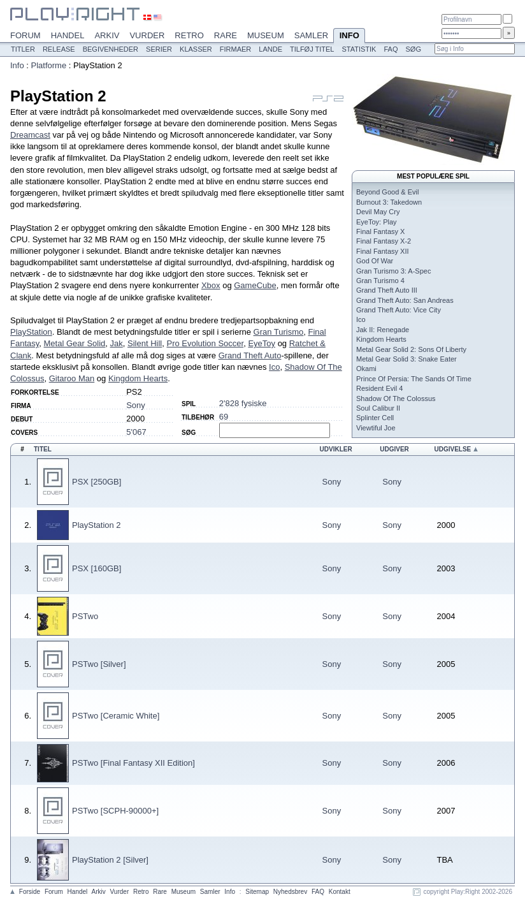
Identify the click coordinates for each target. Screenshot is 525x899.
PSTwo (85, 616)
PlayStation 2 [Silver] (110, 860)
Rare (225, 35)
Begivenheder (110, 49)
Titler (23, 49)
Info (349, 36)
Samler (311, 35)
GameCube (255, 285)
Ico (274, 367)
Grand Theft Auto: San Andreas (405, 300)
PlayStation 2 (96, 525)
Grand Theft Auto (250, 355)
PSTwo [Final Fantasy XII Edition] (133, 763)
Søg (413, 49)
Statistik (359, 49)
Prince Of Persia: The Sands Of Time (413, 379)
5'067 (136, 432)
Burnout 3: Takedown (389, 202)
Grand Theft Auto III (386, 290)
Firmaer (236, 49)
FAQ (391, 49)
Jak (116, 343)
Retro (189, 35)
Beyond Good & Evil (387, 192)
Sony (135, 405)
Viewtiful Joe (376, 428)
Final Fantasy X (380, 231)
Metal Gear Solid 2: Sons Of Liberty (411, 349)
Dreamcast (30, 135)
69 (223, 416)
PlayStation (31, 332)
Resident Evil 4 (379, 388)
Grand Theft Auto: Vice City (398, 310)
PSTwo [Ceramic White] (115, 715)
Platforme (49, 65)
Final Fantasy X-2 (383, 241)
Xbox (210, 285)
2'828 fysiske (243, 403)
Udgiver (394, 449)
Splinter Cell (375, 417)
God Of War (374, 261)
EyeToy (261, 343)
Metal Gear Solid (75, 343)
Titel (43, 449)
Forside (29, 891)
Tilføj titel (312, 49)
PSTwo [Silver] (99, 664)
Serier (159, 49)
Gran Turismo (279, 332)
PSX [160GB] (96, 568)
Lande (270, 49)
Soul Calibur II (378, 408)
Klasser (196, 49)
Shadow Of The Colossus (396, 398)
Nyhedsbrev (290, 891)
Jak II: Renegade (382, 329)
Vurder (146, 35)
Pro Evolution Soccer (204, 343)
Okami (366, 368)
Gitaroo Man (72, 378)
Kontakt (339, 891)
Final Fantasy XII (382, 251)
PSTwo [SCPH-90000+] (115, 810)
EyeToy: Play (376, 222)
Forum (25, 35)
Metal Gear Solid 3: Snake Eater (406, 359)
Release (59, 49)
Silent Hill (144, 343)
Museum (265, 35)
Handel (68, 35)
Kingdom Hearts (138, 378)
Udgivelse (452, 449)
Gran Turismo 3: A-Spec (393, 271)
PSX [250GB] (96, 481)
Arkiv (106, 35)
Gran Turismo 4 (380, 280)
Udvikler (336, 449)
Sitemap (257, 891)
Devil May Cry (377, 212)
